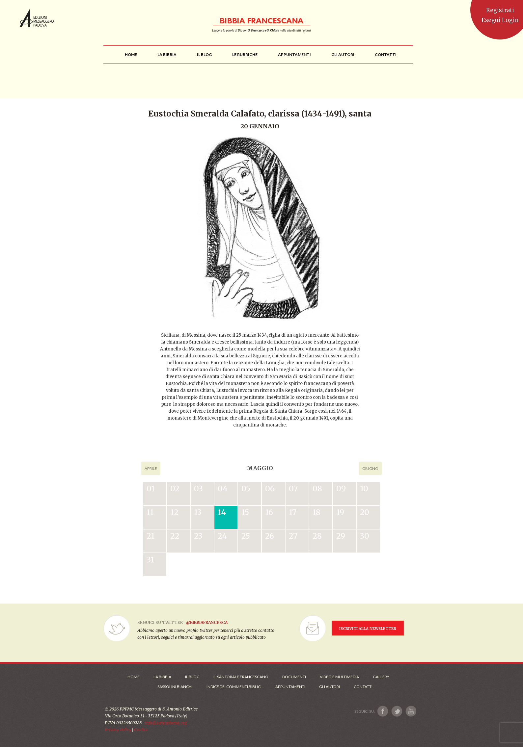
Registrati (500, 10)
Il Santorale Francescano (240, 676)
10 (364, 488)
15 (245, 512)
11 (150, 512)
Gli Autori (329, 686)
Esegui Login (500, 20)
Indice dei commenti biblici (234, 686)
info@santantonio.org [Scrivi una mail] (165, 722)
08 (317, 488)
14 (222, 512)
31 (150, 559)
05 (245, 488)
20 (364, 512)
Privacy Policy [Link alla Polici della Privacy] (118, 729)
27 (293, 536)
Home (133, 676)
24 (222, 536)
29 (340, 536)
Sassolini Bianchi (175, 686)
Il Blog (192, 676)
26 (269, 536)
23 (198, 536)
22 (174, 536)
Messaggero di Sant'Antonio (37, 18)
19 (340, 512)
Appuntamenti (290, 686)
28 (317, 536)
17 (292, 512)
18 (316, 512)
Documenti (294, 676)
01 (151, 488)
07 (293, 488)
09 (341, 488)
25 (245, 536)
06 (270, 488)
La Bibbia (162, 676)
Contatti (363, 686)
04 (223, 488)
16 (269, 512)
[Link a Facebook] (383, 711)
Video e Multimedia (339, 676)
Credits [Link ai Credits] (141, 729)
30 (364, 536)
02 (174, 488)
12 (174, 512)
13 (198, 512)
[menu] (245, 54)
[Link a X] (396, 711)
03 (198, 488)
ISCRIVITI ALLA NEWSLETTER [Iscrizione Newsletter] (367, 628)
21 (150, 536)
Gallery (381, 676)
